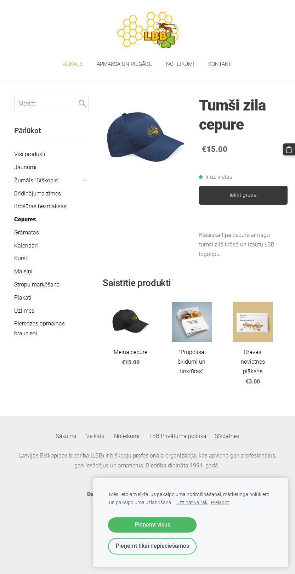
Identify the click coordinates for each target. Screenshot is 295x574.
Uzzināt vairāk (192, 503)
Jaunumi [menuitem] (25, 167)
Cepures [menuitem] (25, 219)
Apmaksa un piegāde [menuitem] (124, 64)
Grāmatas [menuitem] (26, 232)
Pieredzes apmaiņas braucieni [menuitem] (39, 328)
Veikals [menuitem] (72, 64)
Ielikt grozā (243, 195)
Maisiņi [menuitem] (23, 271)
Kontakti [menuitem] (220, 64)
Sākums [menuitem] (66, 436)
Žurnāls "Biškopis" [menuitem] (36, 180)
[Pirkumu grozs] (289, 149)
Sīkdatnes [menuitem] (227, 436)
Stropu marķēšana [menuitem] (37, 284)
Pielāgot (220, 503)
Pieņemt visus (152, 524)
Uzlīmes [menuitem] (24, 310)
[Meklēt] (51, 103)
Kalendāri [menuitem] (26, 245)
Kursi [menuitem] (20, 258)
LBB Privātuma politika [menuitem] (177, 436)
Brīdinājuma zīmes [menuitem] (37, 193)
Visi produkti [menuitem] (29, 154)
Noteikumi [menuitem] (180, 64)
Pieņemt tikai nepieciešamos (152, 545)
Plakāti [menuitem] (23, 297)
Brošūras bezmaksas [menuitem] (40, 206)
